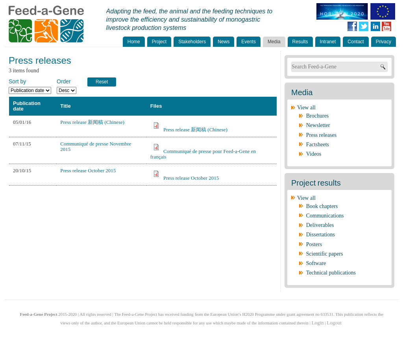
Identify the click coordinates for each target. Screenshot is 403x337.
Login (318, 323)
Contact (356, 41)
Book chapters (322, 206)
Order (64, 81)
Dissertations (320, 235)
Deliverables (320, 225)
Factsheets (317, 144)
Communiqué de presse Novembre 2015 (95, 146)
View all (306, 107)
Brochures (317, 116)
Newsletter (318, 125)
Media (274, 41)
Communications (325, 216)
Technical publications (331, 273)
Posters (314, 244)
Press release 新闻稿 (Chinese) (92, 122)
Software (316, 263)
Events (248, 41)
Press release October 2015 (88, 170)
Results (300, 41)
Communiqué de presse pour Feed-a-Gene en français (203, 154)
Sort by (17, 81)
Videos (314, 154)
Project (159, 41)
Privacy (383, 41)
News (223, 41)
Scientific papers (324, 254)
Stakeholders (192, 41)
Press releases (321, 135)
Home (134, 41)
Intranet (328, 41)
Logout (334, 323)
